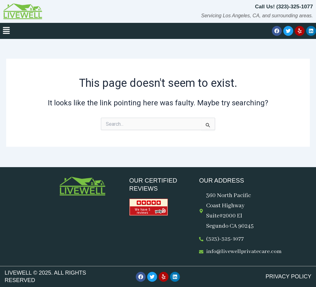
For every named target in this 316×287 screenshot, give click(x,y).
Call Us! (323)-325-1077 (282, 6)
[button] (6, 31)
